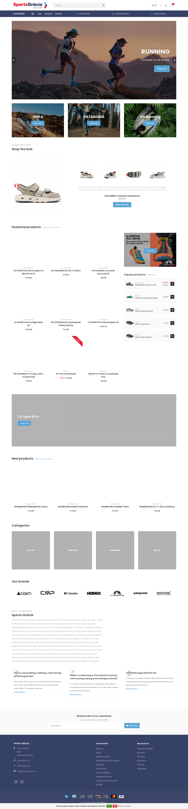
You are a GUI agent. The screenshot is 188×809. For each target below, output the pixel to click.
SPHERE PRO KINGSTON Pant (73, 506)
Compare (140, 764)
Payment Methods (103, 772)
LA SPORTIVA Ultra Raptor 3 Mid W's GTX (28, 272)
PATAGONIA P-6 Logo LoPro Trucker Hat (28, 375)
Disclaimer (100, 764)
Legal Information (103, 756)
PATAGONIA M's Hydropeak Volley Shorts (66, 324)
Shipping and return (104, 776)
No (115, 806)
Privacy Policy (101, 768)
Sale (40, 13)
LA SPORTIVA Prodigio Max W (28, 324)
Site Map (99, 784)
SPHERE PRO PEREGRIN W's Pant (31, 506)
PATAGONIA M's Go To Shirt (66, 270)
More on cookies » (125, 806)
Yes (109, 806)
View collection (51, 227)
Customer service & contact (107, 780)
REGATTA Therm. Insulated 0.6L (103, 375)
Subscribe (132, 725)
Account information (145, 748)
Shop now (161, 68)
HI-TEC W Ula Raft (66, 373)
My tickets (141, 756)
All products (141, 768)
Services (48, 13)
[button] (14, 60)
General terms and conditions (108, 760)
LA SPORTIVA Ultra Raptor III (103, 322)
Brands (58, 13)
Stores (98, 752)
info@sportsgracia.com (26, 771)
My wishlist (141, 760)
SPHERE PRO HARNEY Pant (115, 506)
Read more (20, 692)
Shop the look (122, 204)
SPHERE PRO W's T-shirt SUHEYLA (157, 506)
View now (38, 123)
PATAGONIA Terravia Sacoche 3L (103, 272)
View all (152, 275)
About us (99, 748)
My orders (141, 752)
